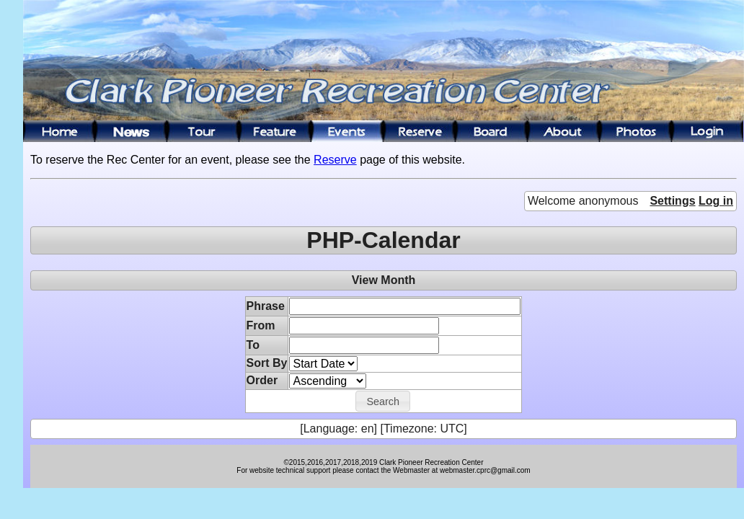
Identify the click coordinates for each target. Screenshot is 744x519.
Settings (672, 201)
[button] (382, 401)
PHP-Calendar (383, 240)
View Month (384, 280)
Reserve (335, 160)
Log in (716, 201)
